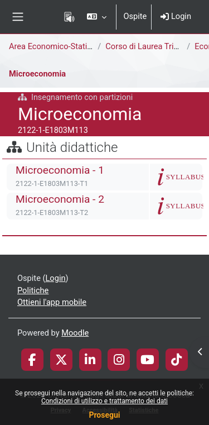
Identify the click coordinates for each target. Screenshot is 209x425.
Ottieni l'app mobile (51, 302)
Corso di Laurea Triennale (151, 46)
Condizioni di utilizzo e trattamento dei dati (104, 401)
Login (176, 16)
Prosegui (104, 414)
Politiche (32, 290)
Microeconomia (37, 74)
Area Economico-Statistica (57, 46)
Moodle (75, 333)
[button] (97, 17)
